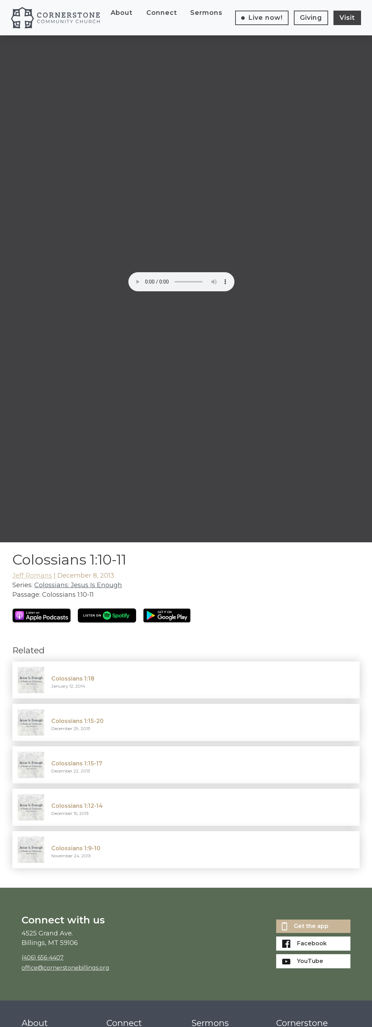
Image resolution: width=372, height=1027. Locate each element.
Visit (347, 18)
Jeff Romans (32, 575)
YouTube (302, 961)
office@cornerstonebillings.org (65, 967)
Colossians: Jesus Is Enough (78, 585)
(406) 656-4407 (43, 957)
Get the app (305, 926)
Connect (161, 13)
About (122, 13)
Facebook (304, 944)
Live (265, 18)
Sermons (206, 13)
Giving (311, 18)
